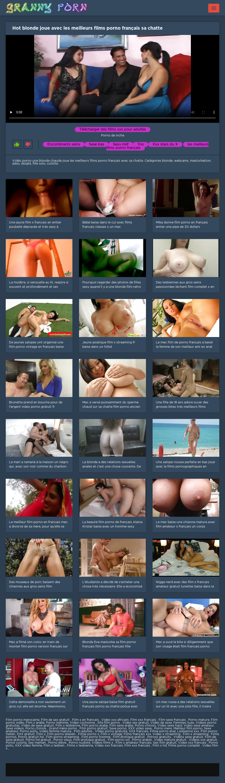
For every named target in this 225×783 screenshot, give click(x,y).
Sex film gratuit (165, 742)
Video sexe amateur (199, 725)
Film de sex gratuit (55, 720)
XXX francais (138, 731)
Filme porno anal (163, 731)
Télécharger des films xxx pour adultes (112, 129)
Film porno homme (96, 737)
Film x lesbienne (67, 725)
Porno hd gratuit (39, 740)
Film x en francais (86, 720)
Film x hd (160, 745)
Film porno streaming (63, 737)
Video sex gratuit (135, 722)
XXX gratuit (26, 734)
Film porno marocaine (22, 720)
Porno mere (163, 728)
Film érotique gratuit (129, 737)
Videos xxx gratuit (203, 740)
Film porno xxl (119, 740)
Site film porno (109, 722)
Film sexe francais (173, 720)
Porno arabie (142, 740)
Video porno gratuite (111, 731)
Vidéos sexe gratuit (188, 737)
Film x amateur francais (133, 742)
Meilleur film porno (187, 728)
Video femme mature (55, 731)
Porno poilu (29, 731)
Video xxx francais (192, 742)
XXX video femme (28, 745)
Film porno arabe (95, 725)
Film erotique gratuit (89, 740)
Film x (41, 734)
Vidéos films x (103, 742)
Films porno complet (184, 745)
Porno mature (198, 720)
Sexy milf (121, 144)
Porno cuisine (16, 742)
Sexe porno (118, 728)
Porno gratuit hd (31, 737)
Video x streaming (167, 734)
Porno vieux (62, 740)
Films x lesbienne (80, 745)
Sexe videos (15, 728)
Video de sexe (161, 722)
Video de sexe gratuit (37, 725)
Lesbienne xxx (188, 731)
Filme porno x (88, 734)
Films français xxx (137, 734)
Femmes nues (183, 722)
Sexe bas (96, 144)
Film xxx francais (143, 720)
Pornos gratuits (159, 737)
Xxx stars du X (165, 144)
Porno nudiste (79, 742)
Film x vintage (111, 734)
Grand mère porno (63, 728)
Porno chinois (145, 725)
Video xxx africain (115, 720)
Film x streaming (196, 734)
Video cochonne (83, 722)
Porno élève (57, 742)
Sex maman (37, 742)
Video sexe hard (169, 725)
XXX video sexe (140, 728)
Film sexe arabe (121, 725)
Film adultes (83, 731)
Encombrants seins (63, 144)
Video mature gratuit (170, 740)
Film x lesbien (54, 745)
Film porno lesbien (61, 734)
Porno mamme (57, 722)
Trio (140, 144)
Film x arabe (35, 722)
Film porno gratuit (93, 728)
